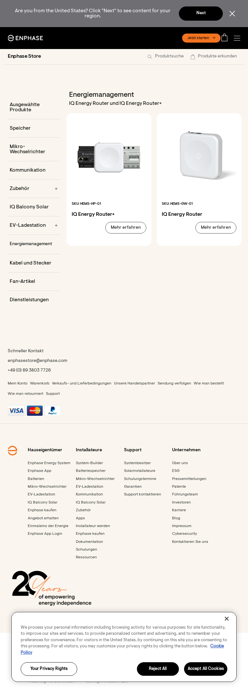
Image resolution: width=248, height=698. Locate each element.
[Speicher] (34, 128)
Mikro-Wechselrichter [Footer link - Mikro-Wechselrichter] (47, 487)
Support (53, 394)
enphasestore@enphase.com (37, 361)
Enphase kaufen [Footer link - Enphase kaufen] (42, 510)
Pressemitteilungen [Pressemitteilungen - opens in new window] (189, 479)
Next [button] (201, 13)
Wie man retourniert (25, 394)
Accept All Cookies (206, 669)
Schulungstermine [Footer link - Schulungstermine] (140, 479)
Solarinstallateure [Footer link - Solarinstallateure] (139, 471)
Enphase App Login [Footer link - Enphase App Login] (45, 534)
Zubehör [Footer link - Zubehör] (83, 510)
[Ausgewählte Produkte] (34, 107)
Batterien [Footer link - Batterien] (36, 479)
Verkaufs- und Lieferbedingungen (81, 383)
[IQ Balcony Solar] (34, 207)
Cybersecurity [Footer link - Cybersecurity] (184, 534)
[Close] (227, 619)
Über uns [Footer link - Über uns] (180, 463)
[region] (124, 647)
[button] (238, 38)
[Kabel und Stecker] (34, 263)
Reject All (158, 669)
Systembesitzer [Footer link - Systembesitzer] (137, 463)
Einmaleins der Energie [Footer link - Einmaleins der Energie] (48, 526)
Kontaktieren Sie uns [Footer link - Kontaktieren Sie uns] (190, 542)
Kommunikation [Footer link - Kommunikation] (89, 494)
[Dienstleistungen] (34, 300)
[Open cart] (226, 38)
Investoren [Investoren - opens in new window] (181, 502)
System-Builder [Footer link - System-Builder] (89, 463)
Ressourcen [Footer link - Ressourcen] (86, 557)
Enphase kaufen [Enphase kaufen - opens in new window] (90, 534)
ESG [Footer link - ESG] (176, 471)
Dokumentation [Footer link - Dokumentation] (89, 542)
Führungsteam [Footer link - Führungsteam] (185, 494)
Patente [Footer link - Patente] (179, 487)
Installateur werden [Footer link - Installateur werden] (93, 526)
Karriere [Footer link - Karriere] (179, 510)
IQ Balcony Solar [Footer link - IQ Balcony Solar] (42, 502)
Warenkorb (39, 383)
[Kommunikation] (34, 170)
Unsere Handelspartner (134, 383)
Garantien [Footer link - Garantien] (133, 487)
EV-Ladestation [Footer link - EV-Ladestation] (41, 494)
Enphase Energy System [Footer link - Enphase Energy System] (49, 463)
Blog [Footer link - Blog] (176, 518)
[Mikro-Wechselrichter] (34, 149)
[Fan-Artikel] (34, 281)
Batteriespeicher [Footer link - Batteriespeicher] (91, 471)
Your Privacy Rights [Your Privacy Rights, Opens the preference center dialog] (48, 669)
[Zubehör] (34, 189)
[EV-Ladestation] (34, 225)
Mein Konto (17, 383)
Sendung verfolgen (174, 383)
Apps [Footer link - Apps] (80, 518)
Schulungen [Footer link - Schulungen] (86, 550)
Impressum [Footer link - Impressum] (181, 526)
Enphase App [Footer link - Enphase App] (39, 471)
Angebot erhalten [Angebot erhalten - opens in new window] (43, 518)
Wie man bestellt (209, 383)
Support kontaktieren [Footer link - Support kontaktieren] (142, 494)
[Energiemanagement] (34, 244)
